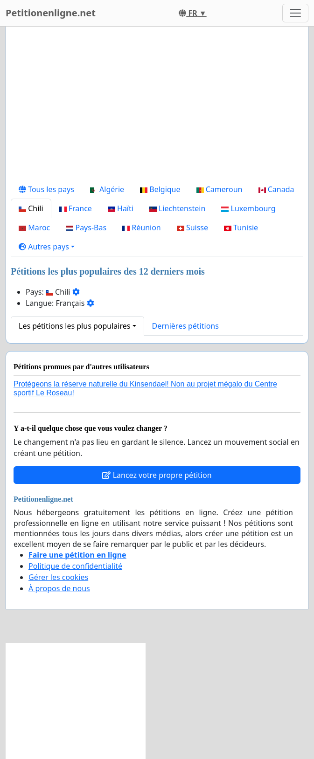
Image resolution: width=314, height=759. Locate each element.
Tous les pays (46, 189)
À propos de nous (59, 588)
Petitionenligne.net (51, 13)
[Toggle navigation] (295, 13)
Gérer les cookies (58, 577)
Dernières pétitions (185, 326)
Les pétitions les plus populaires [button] (74, 326)
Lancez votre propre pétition (156, 475)
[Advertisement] (157, 106)
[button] (47, 246)
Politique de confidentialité (75, 566)
